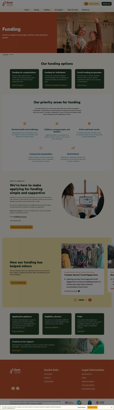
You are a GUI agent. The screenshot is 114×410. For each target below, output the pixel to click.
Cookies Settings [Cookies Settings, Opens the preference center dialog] (82, 408)
